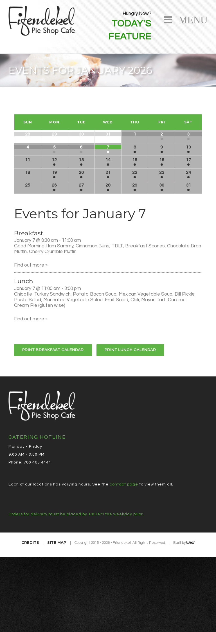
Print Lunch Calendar (130, 350)
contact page (124, 484)
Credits (30, 542)
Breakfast (28, 233)
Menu (191, 19)
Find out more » (31, 265)
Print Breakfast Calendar (53, 350)
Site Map (56, 542)
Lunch (23, 281)
